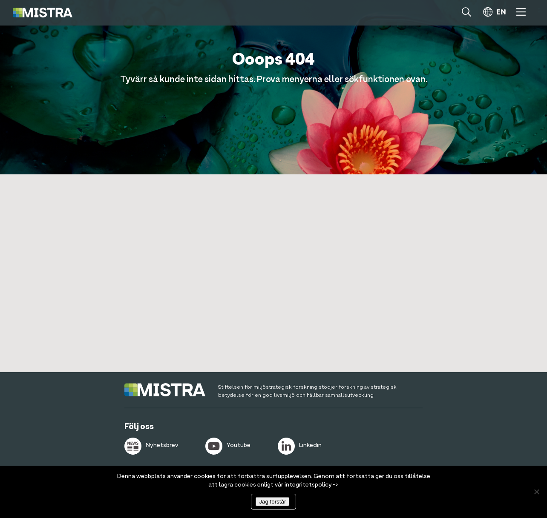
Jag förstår (272, 501)
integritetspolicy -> (312, 485)
